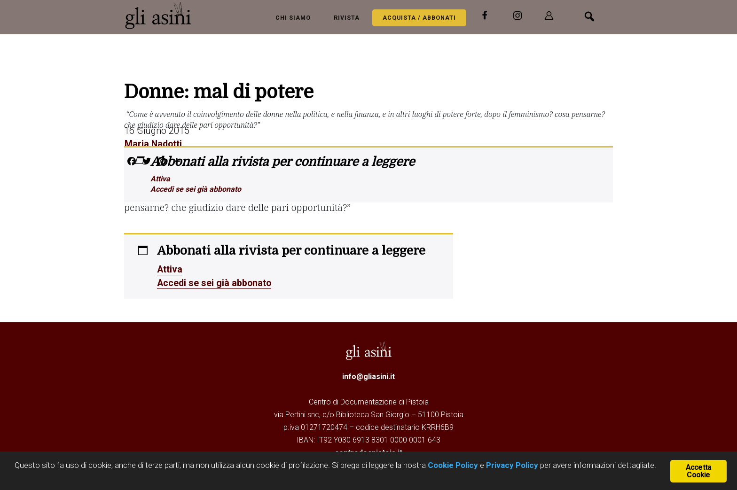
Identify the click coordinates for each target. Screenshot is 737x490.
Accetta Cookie (698, 471)
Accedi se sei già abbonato (195, 189)
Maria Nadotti (153, 143)
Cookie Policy (452, 465)
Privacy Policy (512, 465)
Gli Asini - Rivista (161, 15)
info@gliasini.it (368, 375)
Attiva (160, 178)
